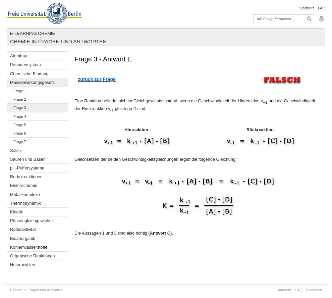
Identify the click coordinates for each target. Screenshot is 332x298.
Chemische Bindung (29, 73)
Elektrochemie (23, 185)
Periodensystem (25, 64)
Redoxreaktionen (26, 176)
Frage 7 (19, 142)
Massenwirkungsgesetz (32, 82)
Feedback (314, 290)
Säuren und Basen (28, 159)
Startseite (307, 8)
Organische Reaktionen (32, 255)
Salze (15, 150)
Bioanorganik (22, 238)
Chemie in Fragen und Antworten (58, 41)
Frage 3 (19, 108)
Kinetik (16, 211)
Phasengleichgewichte (31, 220)
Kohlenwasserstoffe (28, 247)
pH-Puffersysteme (27, 167)
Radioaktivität (23, 229)
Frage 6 (19, 133)
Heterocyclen (22, 264)
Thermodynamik (25, 203)
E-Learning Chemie (32, 33)
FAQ (321, 8)
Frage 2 (19, 99)
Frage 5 (19, 125)
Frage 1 (19, 91)
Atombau (18, 55)
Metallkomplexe (25, 194)
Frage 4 (19, 116)
